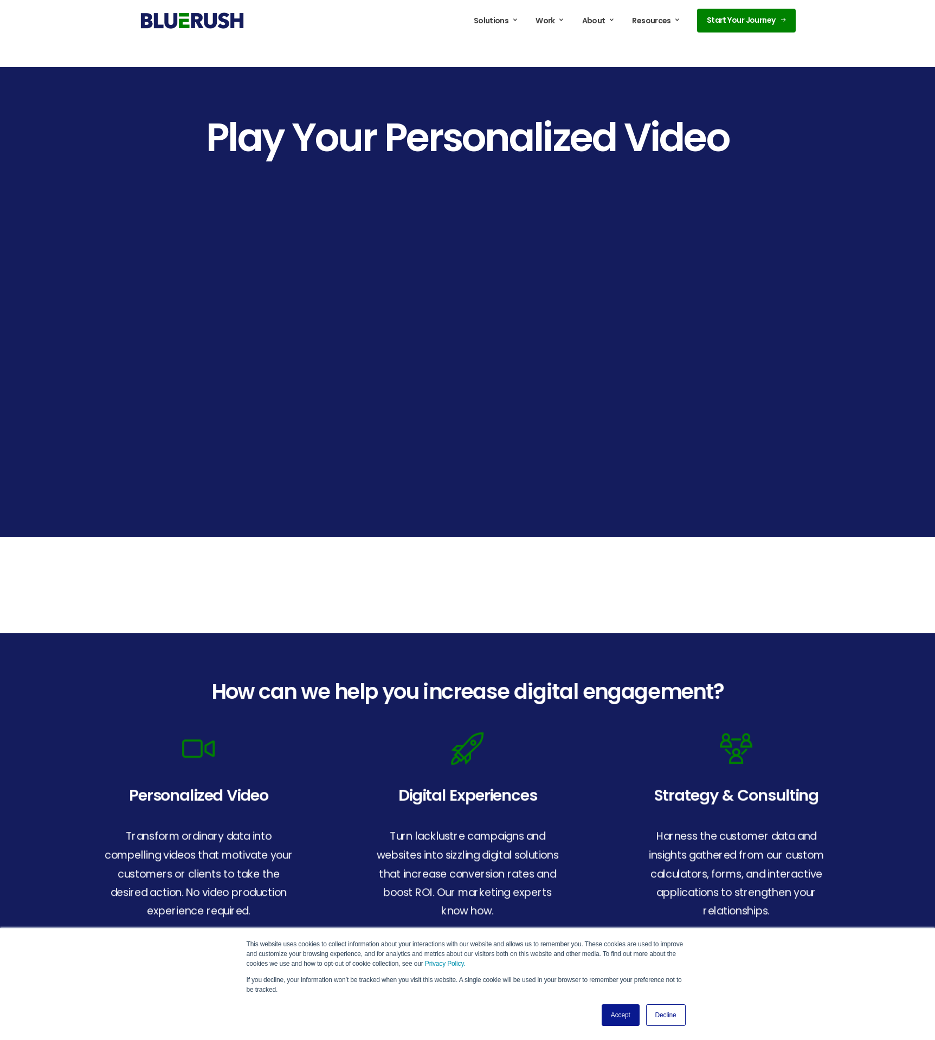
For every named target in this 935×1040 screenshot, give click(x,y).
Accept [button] (620, 1015)
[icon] (199, 747)
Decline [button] (665, 1015)
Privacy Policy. (445, 963)
